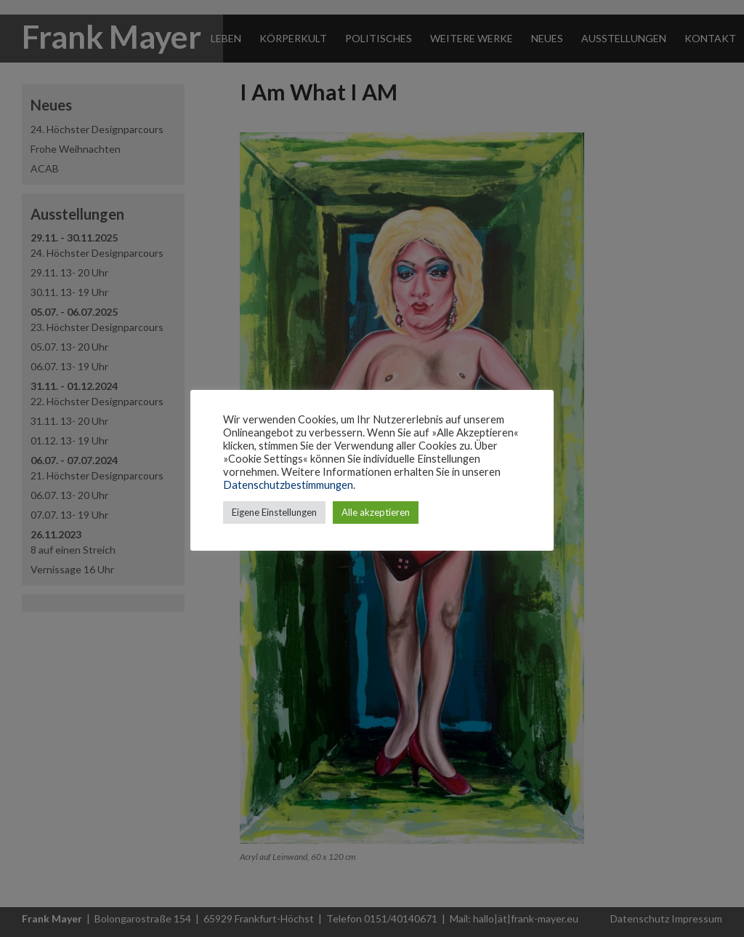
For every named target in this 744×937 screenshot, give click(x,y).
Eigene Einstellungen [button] (274, 512)
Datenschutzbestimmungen (288, 485)
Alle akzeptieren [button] (375, 512)
